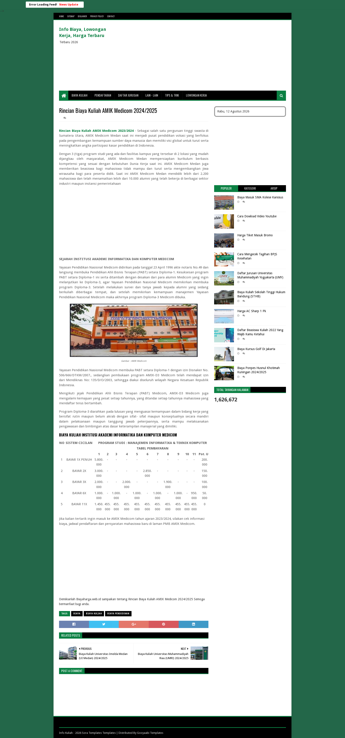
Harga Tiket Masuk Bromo (255, 235)
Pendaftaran (103, 95)
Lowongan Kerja (196, 95)
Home (61, 16)
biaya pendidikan (118, 613)
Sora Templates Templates (99, 732)
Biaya (76, 613)
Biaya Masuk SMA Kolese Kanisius (260, 197)
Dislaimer (82, 16)
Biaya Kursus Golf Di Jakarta (256, 349)
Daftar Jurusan (128, 95)
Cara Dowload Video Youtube (256, 216)
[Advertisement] (206, 55)
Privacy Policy (97, 16)
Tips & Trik (172, 95)
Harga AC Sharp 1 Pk (251, 311)
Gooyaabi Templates (150, 732)
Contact (111, 16)
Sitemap (70, 16)
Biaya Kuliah (79, 95)
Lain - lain (151, 95)
